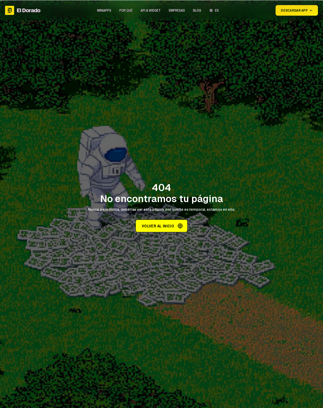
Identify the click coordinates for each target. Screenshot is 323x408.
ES (217, 10)
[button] (104, 10)
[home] (22, 10)
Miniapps (104, 10)
